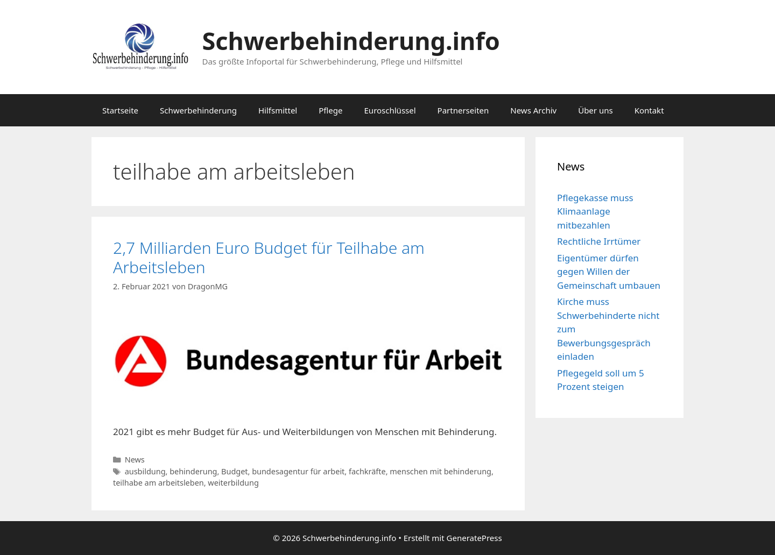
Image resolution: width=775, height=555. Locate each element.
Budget (234, 471)
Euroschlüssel (390, 110)
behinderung (193, 471)
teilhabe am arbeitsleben (158, 483)
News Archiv (533, 110)
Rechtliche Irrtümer (598, 241)
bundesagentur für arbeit (298, 471)
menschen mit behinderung (440, 471)
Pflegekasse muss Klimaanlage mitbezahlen (595, 211)
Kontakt (649, 110)
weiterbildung (233, 483)
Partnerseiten (463, 110)
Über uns (595, 110)
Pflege (330, 110)
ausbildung (145, 471)
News (135, 459)
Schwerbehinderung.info (351, 40)
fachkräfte (367, 471)
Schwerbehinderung (198, 110)
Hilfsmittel (277, 110)
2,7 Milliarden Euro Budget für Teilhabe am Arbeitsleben (269, 257)
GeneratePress (474, 537)
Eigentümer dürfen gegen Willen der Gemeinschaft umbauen (608, 271)
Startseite (120, 110)
